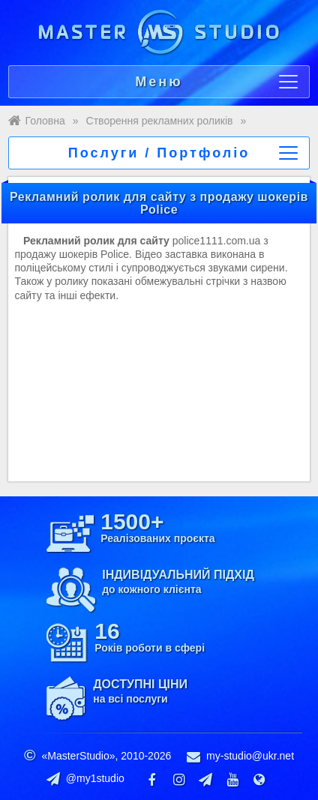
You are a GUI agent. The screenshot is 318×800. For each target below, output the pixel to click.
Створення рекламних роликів (159, 121)
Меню (216, 81)
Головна (45, 121)
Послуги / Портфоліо (183, 152)
